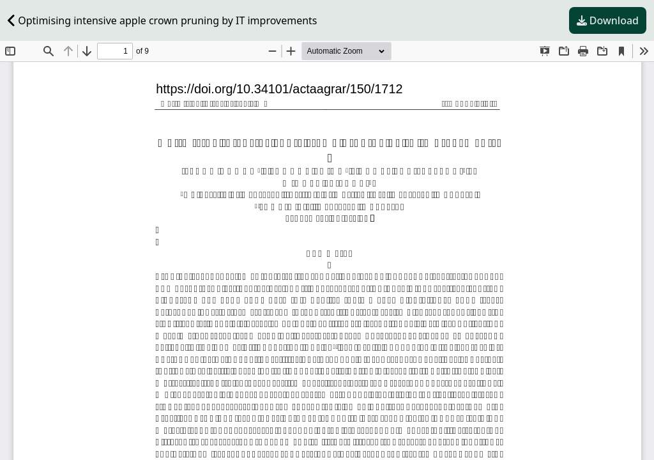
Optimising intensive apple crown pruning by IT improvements (162, 20)
